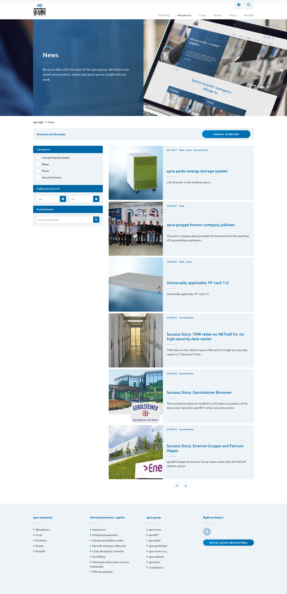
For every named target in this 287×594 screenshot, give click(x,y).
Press (45, 171)
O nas (202, 15)
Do (73, 199)
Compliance (156, 567)
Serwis (218, 15)
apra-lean (154, 562)
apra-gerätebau (158, 545)
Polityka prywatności (105, 535)
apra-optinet (156, 556)
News (51, 122)
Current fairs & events (56, 157)
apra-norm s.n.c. (158, 551)
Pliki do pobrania (102, 571)
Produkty (163, 15)
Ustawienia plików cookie (107, 540)
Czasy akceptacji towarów (108, 551)
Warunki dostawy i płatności (109, 545)
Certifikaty (98, 556)
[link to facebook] (207, 532)
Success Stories (51, 177)
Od (40, 199)
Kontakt (249, 15)
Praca (232, 15)
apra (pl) (38, 122)
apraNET (154, 535)
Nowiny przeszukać (49, 219)
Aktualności (184, 15)
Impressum (99, 529)
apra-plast (155, 540)
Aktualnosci (42, 529)
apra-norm (155, 529)
